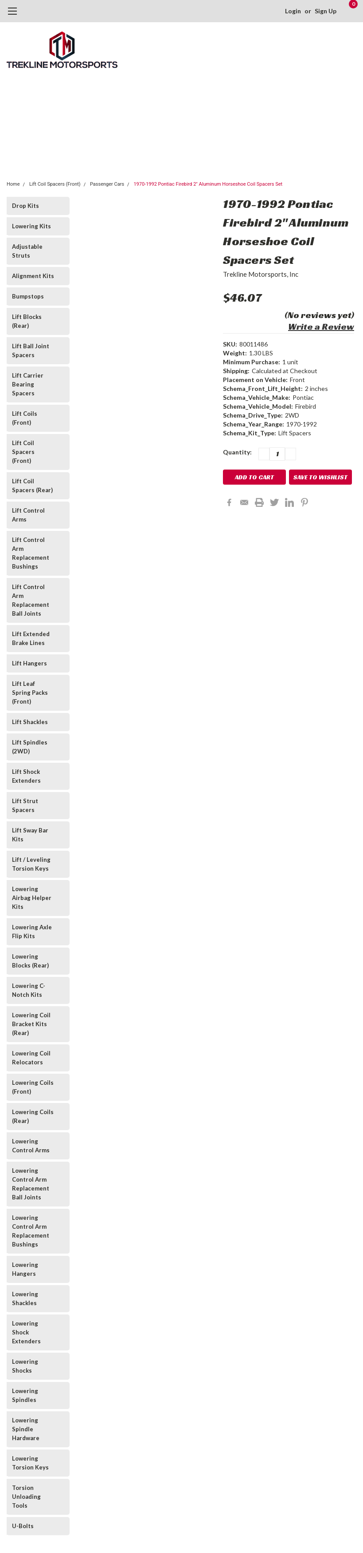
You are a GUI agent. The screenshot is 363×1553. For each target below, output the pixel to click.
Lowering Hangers (25, 1269)
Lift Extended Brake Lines (31, 638)
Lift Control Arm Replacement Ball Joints (30, 600)
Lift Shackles (30, 721)
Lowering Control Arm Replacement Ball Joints (30, 1184)
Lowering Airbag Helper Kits (31, 897)
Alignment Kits (33, 275)
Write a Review (321, 326)
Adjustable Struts (27, 251)
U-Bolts (23, 1525)
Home (13, 184)
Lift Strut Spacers (25, 805)
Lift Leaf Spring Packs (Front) (30, 692)
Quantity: (237, 452)
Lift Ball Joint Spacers (30, 350)
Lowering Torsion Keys (30, 1463)
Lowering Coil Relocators (31, 1058)
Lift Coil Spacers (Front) (55, 184)
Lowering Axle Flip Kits (32, 932)
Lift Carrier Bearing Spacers (27, 384)
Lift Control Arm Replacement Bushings (30, 553)
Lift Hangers (29, 663)
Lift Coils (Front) (24, 418)
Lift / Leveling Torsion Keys (31, 864)
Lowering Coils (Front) (33, 1087)
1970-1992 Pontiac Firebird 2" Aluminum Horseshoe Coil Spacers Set (207, 184)
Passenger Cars (107, 184)
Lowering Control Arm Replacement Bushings (30, 1231)
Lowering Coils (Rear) (33, 1116)
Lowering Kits (31, 226)
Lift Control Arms (28, 515)
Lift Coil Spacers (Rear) (32, 486)
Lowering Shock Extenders (26, 1332)
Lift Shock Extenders (26, 776)
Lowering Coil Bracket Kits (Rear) (31, 1023)
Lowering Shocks (25, 1366)
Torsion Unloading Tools (26, 1496)
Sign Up (325, 11)
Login (293, 11)
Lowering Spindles (25, 1395)
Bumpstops (28, 296)
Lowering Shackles (25, 1298)
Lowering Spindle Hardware (25, 1429)
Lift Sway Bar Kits (30, 835)
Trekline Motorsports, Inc (260, 274)
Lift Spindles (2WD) (29, 747)
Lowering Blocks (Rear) (30, 961)
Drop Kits (25, 205)
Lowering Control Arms (31, 1146)
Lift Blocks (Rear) (27, 321)
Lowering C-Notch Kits (28, 990)
